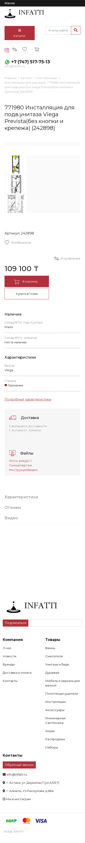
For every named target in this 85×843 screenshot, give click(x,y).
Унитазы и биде (57, 664)
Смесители (54, 656)
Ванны (50, 648)
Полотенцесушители (61, 693)
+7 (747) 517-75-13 (30, 61)
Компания (13, 639)
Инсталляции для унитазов (25, 82)
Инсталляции (47, 78)
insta (7, 50)
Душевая (52, 672)
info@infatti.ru (15, 66)
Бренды (9, 664)
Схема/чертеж (20, 465)
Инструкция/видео (23, 470)
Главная (11, 78)
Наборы (51, 747)
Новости (9, 656)
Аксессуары (54, 710)
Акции (50, 731)
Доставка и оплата (17, 672)
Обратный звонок (19, 765)
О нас (7, 648)
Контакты (10, 681)
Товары (52, 639)
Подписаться (15, 623)
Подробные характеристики (28, 399)
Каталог (19, 33)
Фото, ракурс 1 (20, 461)
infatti (24, 13)
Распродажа (55, 739)
